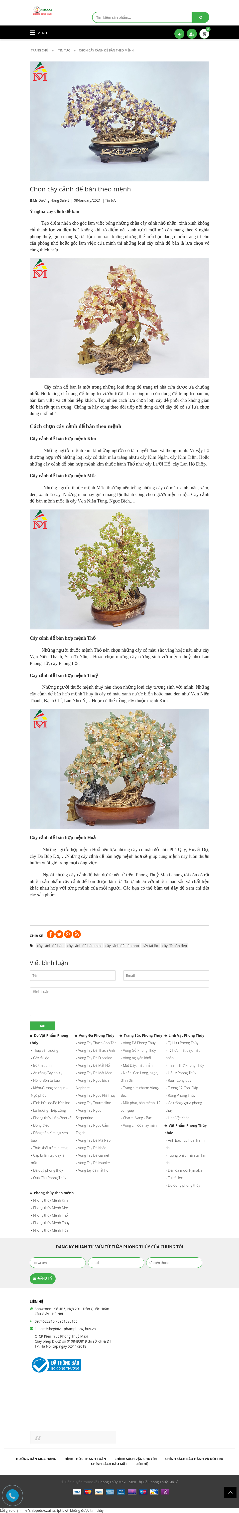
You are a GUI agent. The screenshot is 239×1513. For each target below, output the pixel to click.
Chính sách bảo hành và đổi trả (194, 1459)
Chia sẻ (36, 935)
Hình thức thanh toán (85, 1459)
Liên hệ (141, 1464)
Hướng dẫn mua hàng (36, 1459)
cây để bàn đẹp (174, 945)
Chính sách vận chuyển (136, 1459)
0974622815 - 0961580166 (56, 1321)
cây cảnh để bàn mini (84, 945)
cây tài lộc (151, 945)
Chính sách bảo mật (109, 1464)
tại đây (171, 888)
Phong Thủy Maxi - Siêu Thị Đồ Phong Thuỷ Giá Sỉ (138, 1482)
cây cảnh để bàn (50, 945)
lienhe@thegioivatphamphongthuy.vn (65, 1328)
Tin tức (110, 200)
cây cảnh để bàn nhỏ (122, 945)
